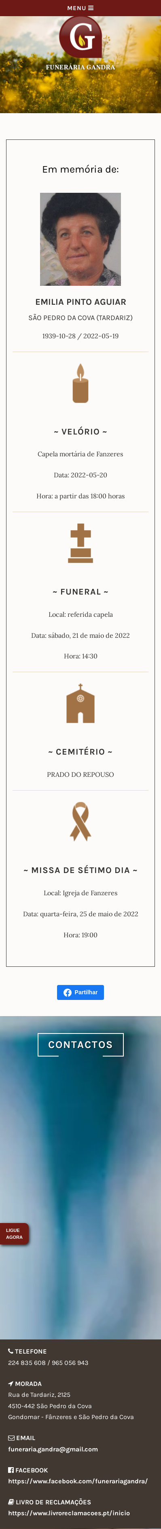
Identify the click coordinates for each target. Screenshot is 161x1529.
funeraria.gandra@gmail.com (53, 1449)
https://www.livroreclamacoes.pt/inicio (69, 1513)
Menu (80, 8)
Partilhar (81, 993)
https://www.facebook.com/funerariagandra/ (78, 1481)
